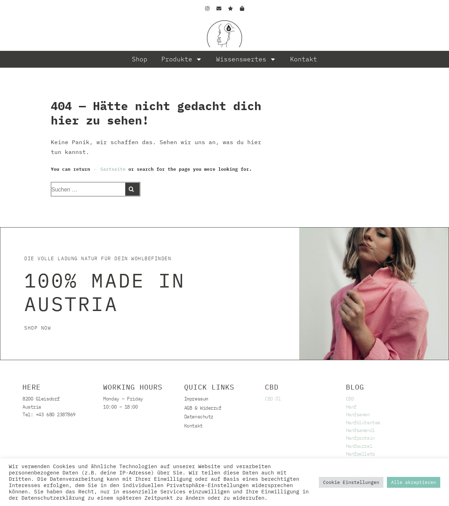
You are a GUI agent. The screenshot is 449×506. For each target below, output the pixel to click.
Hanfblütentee (363, 422)
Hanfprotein (360, 438)
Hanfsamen (358, 414)
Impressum (196, 399)
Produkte (181, 59)
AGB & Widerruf (202, 408)
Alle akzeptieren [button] (413, 482)
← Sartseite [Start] (109, 169)
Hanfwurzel (359, 446)
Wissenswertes (246, 59)
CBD (350, 399)
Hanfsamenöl (360, 430)
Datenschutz (198, 416)
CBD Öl (273, 399)
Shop (139, 59)
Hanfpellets (360, 454)
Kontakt (303, 59)
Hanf (351, 407)
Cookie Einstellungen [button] (351, 482)
